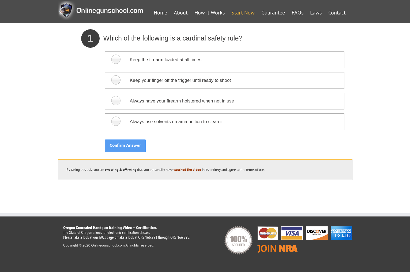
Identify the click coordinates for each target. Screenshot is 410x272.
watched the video (187, 169)
